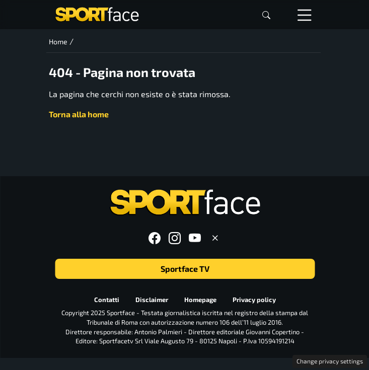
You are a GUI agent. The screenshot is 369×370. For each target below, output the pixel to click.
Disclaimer (151, 299)
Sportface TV (184, 268)
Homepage (200, 299)
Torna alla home (79, 114)
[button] (266, 15)
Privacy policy (253, 299)
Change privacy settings (330, 360)
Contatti (106, 299)
